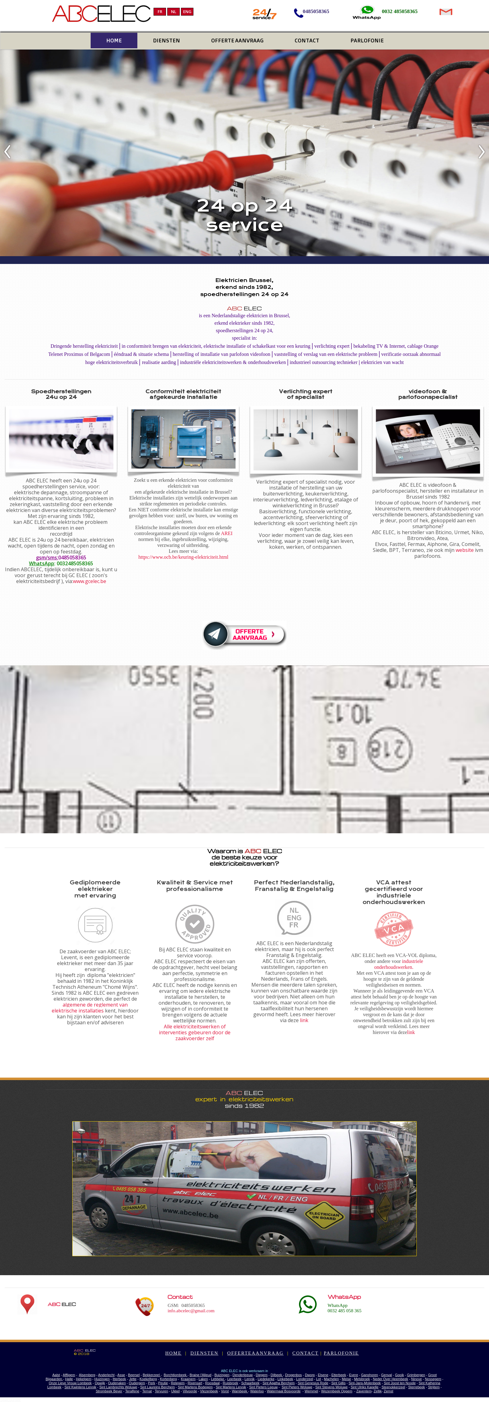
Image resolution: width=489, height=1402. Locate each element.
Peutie (163, 1383)
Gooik (399, 1375)
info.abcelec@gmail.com (191, 1310)
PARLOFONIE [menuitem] (367, 40)
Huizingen (102, 1379)
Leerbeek (234, 1379)
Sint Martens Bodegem (195, 1387)
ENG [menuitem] (187, 11)
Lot (318, 1379)
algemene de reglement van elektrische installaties (90, 1007)
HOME (173, 1353)
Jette (132, 1379)
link (304, 1020)
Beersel (134, 1375)
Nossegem (433, 1379)
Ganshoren (369, 1375)
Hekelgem (84, 1379)
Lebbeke (218, 1379)
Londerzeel (304, 1379)
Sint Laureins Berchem (157, 1387)
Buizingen (221, 1375)
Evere (353, 1375)
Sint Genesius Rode (313, 1383)
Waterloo (257, 1391)
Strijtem (433, 1387)
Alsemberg (87, 1375)
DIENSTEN (204, 1353)
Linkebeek (285, 1379)
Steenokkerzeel (393, 1387)
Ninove (416, 1379)
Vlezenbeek (209, 1391)
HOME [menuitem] (114, 40)
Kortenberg (168, 1379)
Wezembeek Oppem (336, 1391)
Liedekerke (266, 1379)
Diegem (262, 1375)
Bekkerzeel (151, 1375)
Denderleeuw (243, 1375)
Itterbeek (119, 1379)
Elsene (323, 1375)
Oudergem (137, 1383)
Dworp (310, 1375)
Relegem (178, 1383)
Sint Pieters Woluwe (297, 1387)
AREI (226, 533)
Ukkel (175, 1391)
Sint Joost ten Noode (399, 1383)
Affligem (69, 1375)
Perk (151, 1383)
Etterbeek (338, 1375)
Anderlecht (106, 1375)
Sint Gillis (338, 1383)
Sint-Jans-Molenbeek (365, 1383)
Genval (386, 1375)
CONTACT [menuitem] (307, 40)
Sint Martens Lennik (231, 1387)
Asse (121, 1375)
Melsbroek (362, 1379)
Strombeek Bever (109, 1391)
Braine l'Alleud (200, 1375)
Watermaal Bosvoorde (284, 1391)
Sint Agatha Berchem (279, 1383)
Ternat (147, 1391)
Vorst (225, 1391)
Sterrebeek (416, 1387)
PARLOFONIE (341, 1353)
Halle (69, 1379)
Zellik (378, 1391)
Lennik (249, 1379)
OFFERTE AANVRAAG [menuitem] (237, 40)
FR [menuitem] (160, 11)
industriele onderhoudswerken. (398, 964)
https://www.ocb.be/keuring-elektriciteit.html (183, 557)
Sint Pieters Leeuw (263, 1387)
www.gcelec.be (89, 581)
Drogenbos (293, 1375)
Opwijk (100, 1383)
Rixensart (195, 1383)
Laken (203, 1379)
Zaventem (364, 1391)
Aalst (56, 1375)
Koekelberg (148, 1379)
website (465, 550)
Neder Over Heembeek (390, 1379)
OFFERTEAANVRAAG (255, 1353)
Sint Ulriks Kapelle (364, 1387)
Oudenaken (117, 1383)
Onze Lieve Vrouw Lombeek (70, 1383)
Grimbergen (416, 1375)
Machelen (331, 1379)
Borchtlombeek (175, 1375)
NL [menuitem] (173, 11)
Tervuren (161, 1391)
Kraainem (188, 1379)
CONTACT (305, 1353)
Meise (346, 1379)
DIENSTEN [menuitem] (166, 40)
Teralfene (132, 1391)
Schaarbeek (250, 1383)
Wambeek (240, 1391)
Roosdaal (212, 1383)
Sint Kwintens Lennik (80, 1387)
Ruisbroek (230, 1383)
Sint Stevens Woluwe (331, 1387)
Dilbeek (277, 1375)
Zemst (388, 1391)
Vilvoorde (190, 1391)
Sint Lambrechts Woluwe (118, 1387)
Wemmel (311, 1391)
